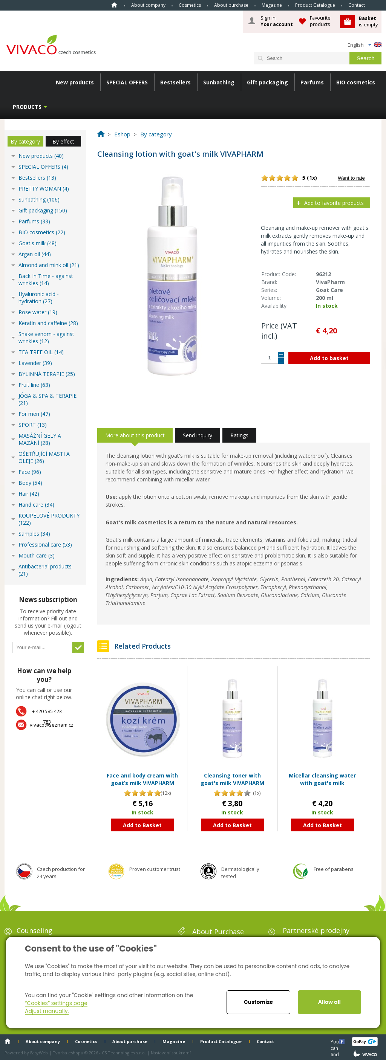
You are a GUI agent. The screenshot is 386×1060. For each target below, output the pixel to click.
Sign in (276, 21)
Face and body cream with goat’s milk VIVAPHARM (142, 779)
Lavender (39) (35, 363)
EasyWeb (39, 1052)
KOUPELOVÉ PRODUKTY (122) (49, 519)
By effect (63, 141)
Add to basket (329, 358)
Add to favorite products (334, 202)
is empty (368, 21)
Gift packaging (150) (42, 210)
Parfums (312, 82)
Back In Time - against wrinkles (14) (45, 279)
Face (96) (29, 471)
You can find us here (335, 1041)
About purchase (231, 5)
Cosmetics (190, 5)
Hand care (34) (36, 504)
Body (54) (30, 482)
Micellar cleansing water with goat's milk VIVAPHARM (322, 783)
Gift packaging (267, 82)
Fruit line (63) (34, 384)
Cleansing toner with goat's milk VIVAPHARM (232, 779)
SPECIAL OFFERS (127, 82)
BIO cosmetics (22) (41, 232)
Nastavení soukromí (171, 1052)
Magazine (272, 5)
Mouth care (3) (36, 555)
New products (75, 82)
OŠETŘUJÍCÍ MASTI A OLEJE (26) (44, 457)
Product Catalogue (315, 5)
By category (25, 141)
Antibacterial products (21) (45, 570)
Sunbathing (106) (39, 199)
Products (27, 106)
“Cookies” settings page (56, 1003)
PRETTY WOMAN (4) (43, 188)
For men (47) (34, 413)
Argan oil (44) (34, 254)
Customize (258, 1002)
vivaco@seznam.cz (52, 724)
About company (148, 5)
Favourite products (320, 21)
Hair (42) (28, 493)
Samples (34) (34, 533)
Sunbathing (218, 82)
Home (114, 5)
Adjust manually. (47, 1011)
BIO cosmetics (355, 82)
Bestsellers (175, 82)
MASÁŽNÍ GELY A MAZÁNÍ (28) (39, 439)
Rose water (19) (37, 312)
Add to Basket (142, 825)
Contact (356, 5)
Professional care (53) (45, 544)
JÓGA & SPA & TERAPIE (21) (47, 399)
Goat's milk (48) (37, 243)
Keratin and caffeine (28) (48, 323)
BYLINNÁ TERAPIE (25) (46, 373)
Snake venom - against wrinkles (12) (46, 337)
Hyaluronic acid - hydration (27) (38, 297)
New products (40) (41, 155)
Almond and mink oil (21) (48, 265)
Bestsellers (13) (37, 177)
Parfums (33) (34, 221)
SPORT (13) (32, 424)
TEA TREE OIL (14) (41, 352)
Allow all (329, 1002)
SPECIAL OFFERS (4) (43, 166)
